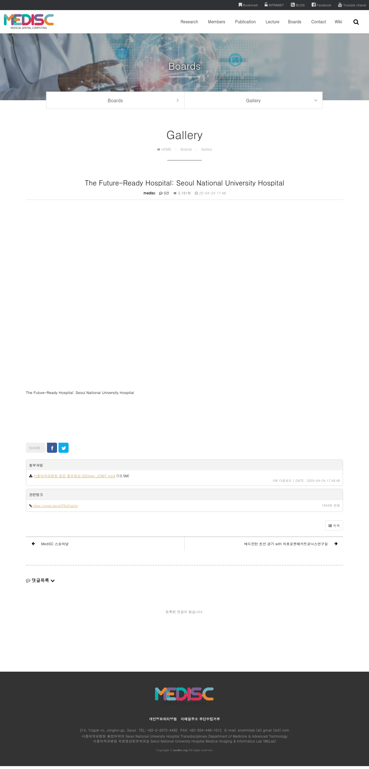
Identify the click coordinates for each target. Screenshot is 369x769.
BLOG (298, 4)
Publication (245, 26)
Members (216, 26)
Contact (318, 26)
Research (189, 26)
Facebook (322, 4)
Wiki (338, 26)
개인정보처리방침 (163, 721)
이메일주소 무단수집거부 (200, 721)
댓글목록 (40, 583)
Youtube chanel (352, 4)
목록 (334, 528)
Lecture (272, 26)
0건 (164, 195)
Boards (294, 26)
